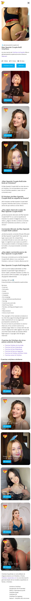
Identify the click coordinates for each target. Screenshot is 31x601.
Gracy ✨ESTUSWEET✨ (13, 165)
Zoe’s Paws (8, 130)
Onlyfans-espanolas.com (9, 578)
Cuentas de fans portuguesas (14, 351)
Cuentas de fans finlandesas (13, 349)
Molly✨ (6, 492)
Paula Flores (7, 562)
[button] (28, 3)
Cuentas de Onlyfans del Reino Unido (16, 353)
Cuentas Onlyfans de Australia (14, 345)
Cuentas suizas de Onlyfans (13, 355)
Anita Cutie (7, 527)
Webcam (4, 56)
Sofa (5, 95)
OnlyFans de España (18, 52)
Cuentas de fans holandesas (13, 347)
